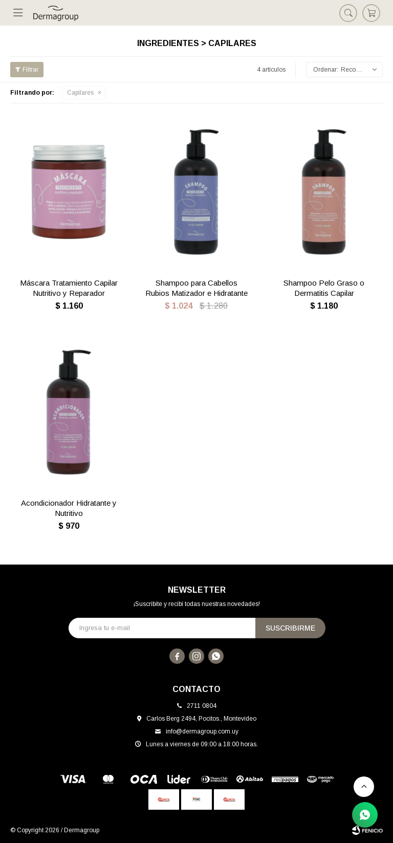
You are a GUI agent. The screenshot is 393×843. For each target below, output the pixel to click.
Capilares (80, 92)
